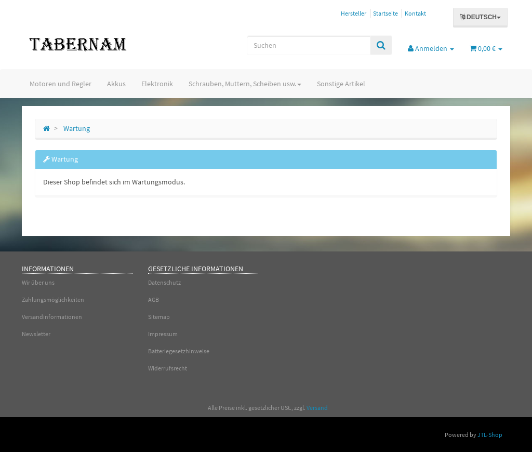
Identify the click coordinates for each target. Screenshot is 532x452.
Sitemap (159, 317)
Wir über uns (38, 282)
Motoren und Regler (60, 83)
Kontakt (415, 13)
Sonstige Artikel (341, 83)
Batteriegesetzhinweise (178, 351)
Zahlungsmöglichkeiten (53, 299)
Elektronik (157, 83)
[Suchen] (308, 45)
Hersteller (353, 13)
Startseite (385, 13)
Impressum (163, 334)
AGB (153, 299)
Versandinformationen (52, 317)
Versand (317, 407)
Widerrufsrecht (167, 368)
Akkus (116, 83)
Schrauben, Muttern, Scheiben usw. (245, 83)
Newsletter (36, 334)
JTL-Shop (489, 434)
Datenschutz (164, 282)
